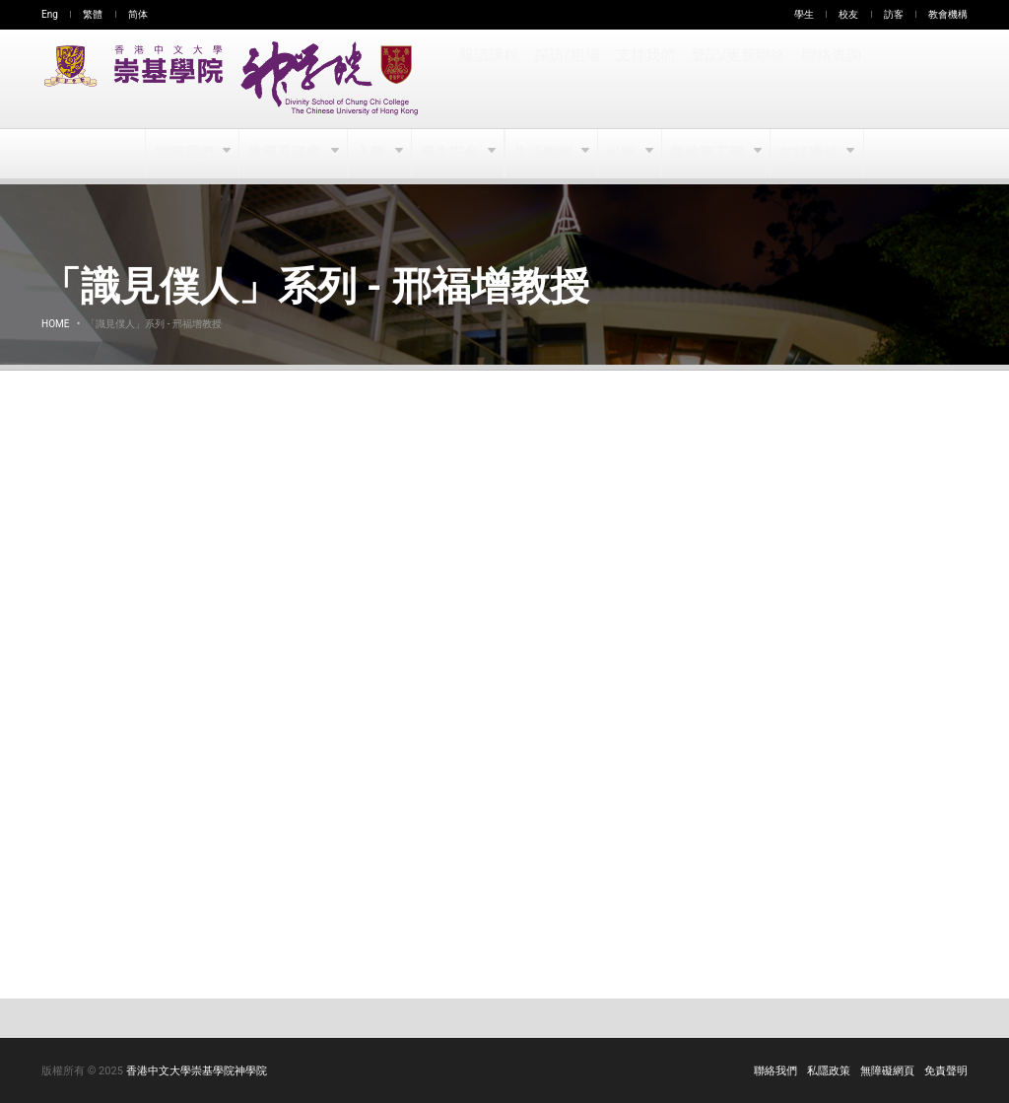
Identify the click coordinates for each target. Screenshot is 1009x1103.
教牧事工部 (709, 154)
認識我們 (186, 154)
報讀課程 (488, 79)
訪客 (894, 14)
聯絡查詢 (827, 79)
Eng (49, 14)
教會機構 (948, 14)
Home (55, 323)
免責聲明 (946, 1071)
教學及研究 (286, 154)
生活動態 (543, 154)
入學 (372, 154)
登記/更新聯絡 (736, 79)
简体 (138, 14)
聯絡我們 (775, 1071)
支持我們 (644, 79)
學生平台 (451, 154)
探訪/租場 (566, 79)
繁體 (92, 14)
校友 (848, 14)
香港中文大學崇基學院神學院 (196, 1071)
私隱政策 (828, 1071)
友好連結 (808, 154)
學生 (804, 14)
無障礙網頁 (887, 1071)
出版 (623, 154)
